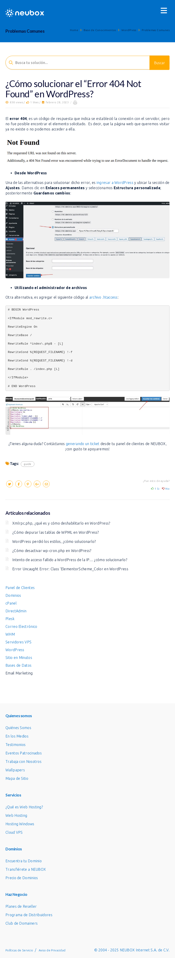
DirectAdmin (15, 611)
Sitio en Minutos (18, 657)
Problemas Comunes (156, 30)
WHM (10, 634)
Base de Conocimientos (100, 30)
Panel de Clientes (20, 588)
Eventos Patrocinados (23, 753)
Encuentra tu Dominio (23, 861)
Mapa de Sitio (16, 778)
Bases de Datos (18, 665)
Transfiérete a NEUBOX (25, 869)
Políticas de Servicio (19, 950)
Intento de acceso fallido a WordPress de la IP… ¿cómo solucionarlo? (69, 560)
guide (27, 463)
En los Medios (16, 736)
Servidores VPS (18, 642)
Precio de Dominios (21, 878)
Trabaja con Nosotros (23, 761)
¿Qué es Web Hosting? (24, 807)
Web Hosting (16, 815)
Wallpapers (15, 770)
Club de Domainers (21, 923)
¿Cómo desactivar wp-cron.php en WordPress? (51, 551)
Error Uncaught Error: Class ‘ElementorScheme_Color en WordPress (70, 569)
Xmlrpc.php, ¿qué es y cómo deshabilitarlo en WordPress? (61, 523)
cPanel (11, 603)
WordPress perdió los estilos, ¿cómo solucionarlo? (54, 541)
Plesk (10, 619)
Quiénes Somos (18, 728)
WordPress (128, 30)
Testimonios (15, 745)
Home (74, 30)
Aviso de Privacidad (52, 950)
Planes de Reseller (21, 906)
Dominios (13, 595)
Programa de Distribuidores (28, 915)
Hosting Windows (19, 824)
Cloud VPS (14, 832)
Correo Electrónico (21, 626)
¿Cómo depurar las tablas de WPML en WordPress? (55, 532)
